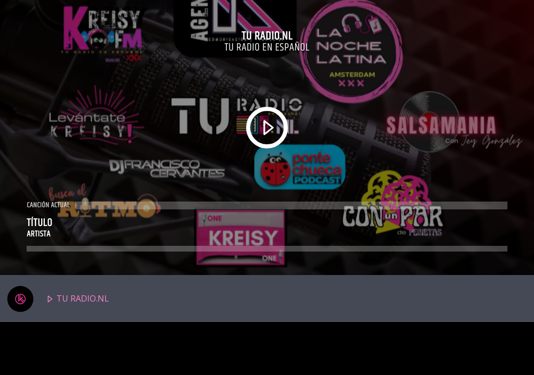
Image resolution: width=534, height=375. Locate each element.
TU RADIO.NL (58, 299)
